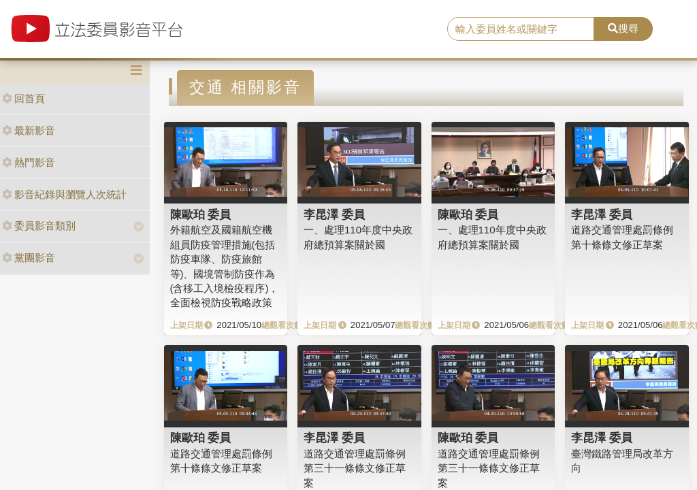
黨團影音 (28, 257)
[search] (520, 29)
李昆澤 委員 (334, 214)
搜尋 (623, 28)
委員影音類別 (39, 225)
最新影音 (28, 130)
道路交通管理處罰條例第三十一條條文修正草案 (355, 468)
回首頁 (23, 98)
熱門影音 (28, 162)
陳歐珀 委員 (200, 214)
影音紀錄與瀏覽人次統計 (64, 194)
